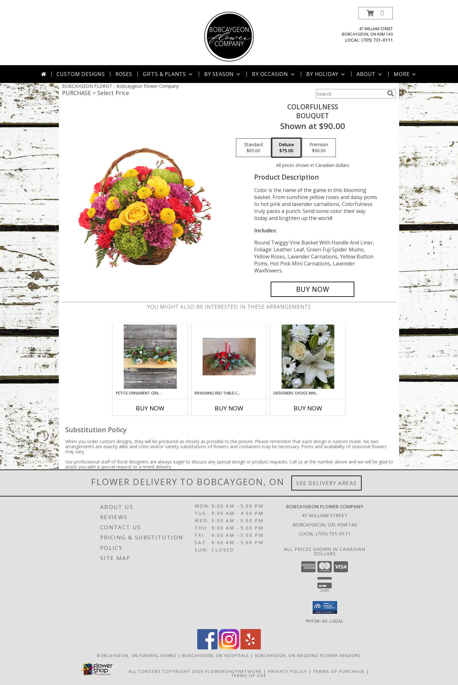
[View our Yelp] (250, 647)
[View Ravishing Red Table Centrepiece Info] (229, 356)
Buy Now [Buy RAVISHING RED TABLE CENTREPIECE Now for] (229, 408)
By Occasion (274, 74)
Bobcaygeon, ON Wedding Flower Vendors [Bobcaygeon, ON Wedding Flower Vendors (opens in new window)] (308, 655)
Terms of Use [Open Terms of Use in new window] (249, 675)
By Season (222, 74)
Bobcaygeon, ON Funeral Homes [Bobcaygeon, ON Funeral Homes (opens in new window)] (137, 655)
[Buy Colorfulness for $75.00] (312, 289)
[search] (390, 93)
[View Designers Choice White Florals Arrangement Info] (308, 357)
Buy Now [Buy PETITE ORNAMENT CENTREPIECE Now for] (150, 408)
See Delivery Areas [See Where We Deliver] (326, 483)
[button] (375, 13)
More (405, 74)
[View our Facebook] (207, 647)
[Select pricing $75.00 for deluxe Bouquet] (286, 148)
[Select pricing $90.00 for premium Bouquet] (319, 148)
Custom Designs (81, 74)
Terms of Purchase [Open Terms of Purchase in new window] (339, 671)
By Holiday (326, 74)
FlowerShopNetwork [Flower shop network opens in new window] (233, 671)
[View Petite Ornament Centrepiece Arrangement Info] (150, 357)
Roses (123, 74)
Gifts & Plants (168, 74)
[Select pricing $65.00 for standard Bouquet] (253, 148)
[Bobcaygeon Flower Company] (229, 36)
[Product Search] (350, 93)
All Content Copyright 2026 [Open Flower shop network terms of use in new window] (166, 671)
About (370, 74)
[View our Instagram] (229, 647)
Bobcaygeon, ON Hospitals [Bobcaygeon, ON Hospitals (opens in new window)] (215, 655)
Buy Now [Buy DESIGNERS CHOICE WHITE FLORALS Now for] (308, 408)
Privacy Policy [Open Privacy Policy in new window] (287, 671)
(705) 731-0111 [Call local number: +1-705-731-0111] (377, 40)
